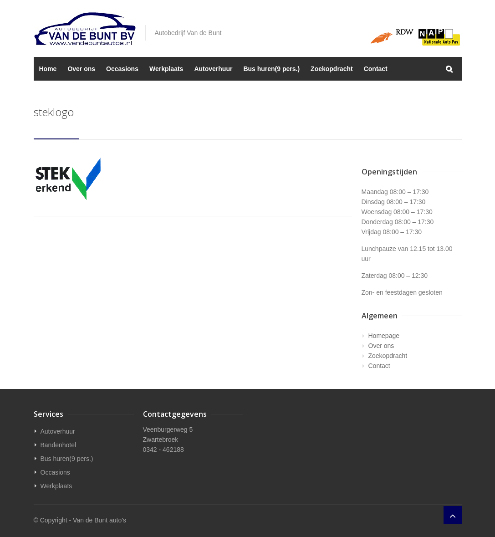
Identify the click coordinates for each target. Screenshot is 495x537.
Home (48, 68)
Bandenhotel (59, 445)
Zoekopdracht (332, 68)
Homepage (384, 335)
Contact (376, 68)
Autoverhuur (213, 68)
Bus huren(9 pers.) (271, 68)
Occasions (122, 68)
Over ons (81, 68)
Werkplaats (166, 68)
